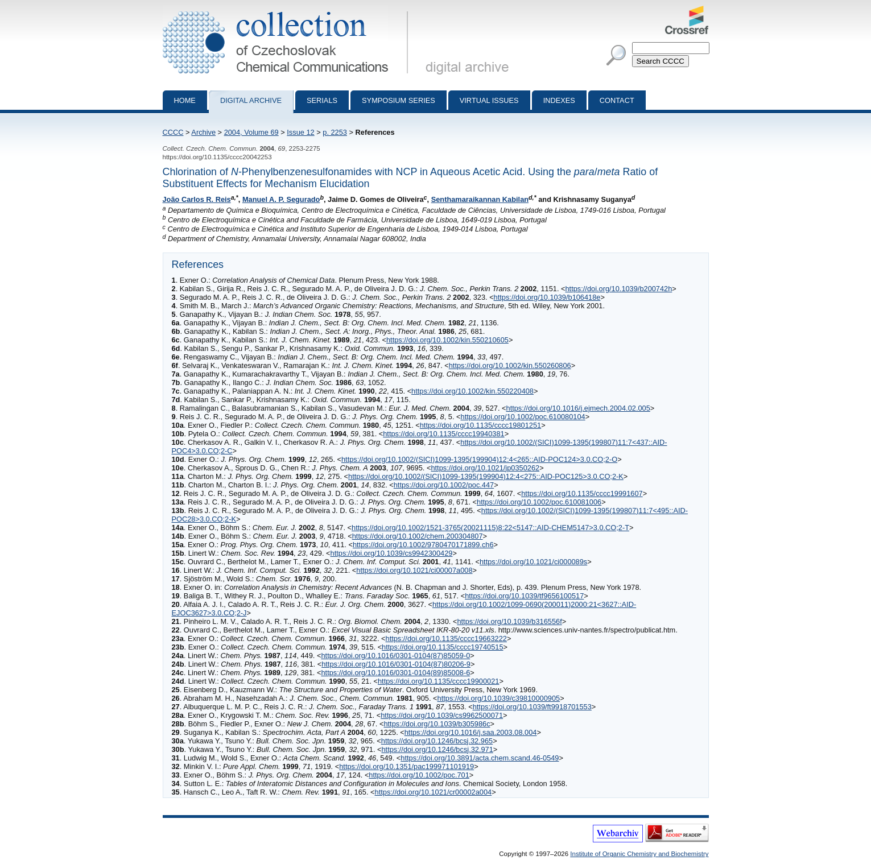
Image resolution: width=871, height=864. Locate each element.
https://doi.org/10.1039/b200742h (618, 288)
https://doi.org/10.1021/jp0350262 (485, 468)
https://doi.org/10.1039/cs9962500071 (442, 715)
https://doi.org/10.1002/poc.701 (419, 775)
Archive (203, 132)
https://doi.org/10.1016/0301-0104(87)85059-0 (395, 655)
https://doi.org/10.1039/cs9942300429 (392, 553)
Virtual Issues (489, 100)
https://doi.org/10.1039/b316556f (509, 621)
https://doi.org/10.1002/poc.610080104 (523, 416)
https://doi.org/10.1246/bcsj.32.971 (437, 749)
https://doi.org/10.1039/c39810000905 (498, 698)
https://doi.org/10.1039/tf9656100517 (524, 596)
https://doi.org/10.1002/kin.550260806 (510, 365)
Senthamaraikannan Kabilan (480, 199)
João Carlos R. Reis (197, 199)
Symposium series (398, 100)
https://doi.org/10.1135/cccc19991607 (581, 493)
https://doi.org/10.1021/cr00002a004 (433, 792)
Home (185, 100)
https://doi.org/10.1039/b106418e (547, 297)
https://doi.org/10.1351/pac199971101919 (406, 766)
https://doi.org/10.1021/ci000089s (533, 561)
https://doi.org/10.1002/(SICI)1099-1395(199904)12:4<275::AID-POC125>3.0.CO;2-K (486, 476)
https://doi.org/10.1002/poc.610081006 (539, 502)
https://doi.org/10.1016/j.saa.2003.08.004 (470, 732)
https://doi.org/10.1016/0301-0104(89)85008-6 (395, 672)
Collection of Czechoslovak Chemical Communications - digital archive (287, 10)
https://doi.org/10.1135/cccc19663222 (446, 638)
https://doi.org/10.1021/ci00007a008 (414, 570)
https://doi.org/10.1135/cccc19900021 (438, 681)
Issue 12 (300, 132)
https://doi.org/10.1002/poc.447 (444, 485)
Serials (322, 100)
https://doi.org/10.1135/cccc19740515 (442, 647)
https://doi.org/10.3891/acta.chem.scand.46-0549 (480, 758)
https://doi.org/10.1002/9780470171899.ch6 (423, 544)
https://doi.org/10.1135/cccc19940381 (443, 433)
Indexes (559, 100)
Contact (617, 100)
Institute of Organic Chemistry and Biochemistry (639, 853)
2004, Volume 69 (251, 132)
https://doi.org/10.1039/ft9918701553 (532, 706)
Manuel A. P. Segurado (281, 199)
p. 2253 (335, 132)
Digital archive (251, 100)
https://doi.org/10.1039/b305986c (436, 724)
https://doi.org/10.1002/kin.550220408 (472, 391)
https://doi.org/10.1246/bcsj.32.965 (437, 741)
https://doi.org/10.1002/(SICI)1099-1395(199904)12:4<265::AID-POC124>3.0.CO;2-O (479, 459)
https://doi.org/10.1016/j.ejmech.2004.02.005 (578, 408)
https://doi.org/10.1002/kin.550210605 (447, 340)
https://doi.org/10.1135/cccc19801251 (480, 425)
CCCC (173, 132)
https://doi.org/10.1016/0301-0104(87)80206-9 (395, 664)
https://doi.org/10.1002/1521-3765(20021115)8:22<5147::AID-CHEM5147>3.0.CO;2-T (490, 527)
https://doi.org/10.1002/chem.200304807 (417, 536)
